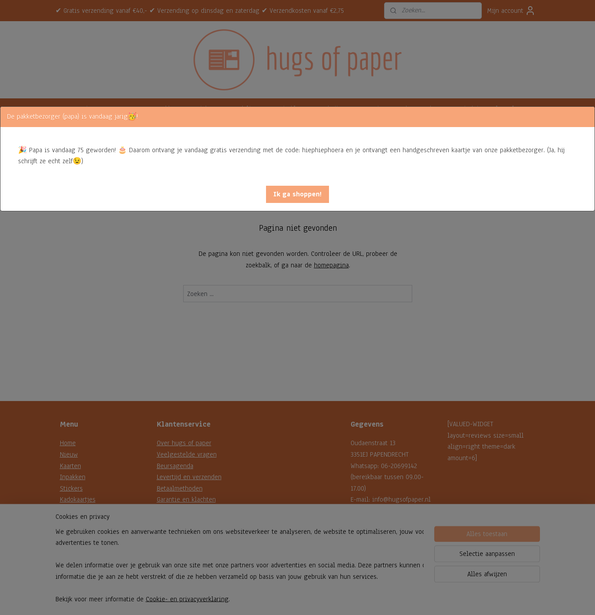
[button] (297, 194)
